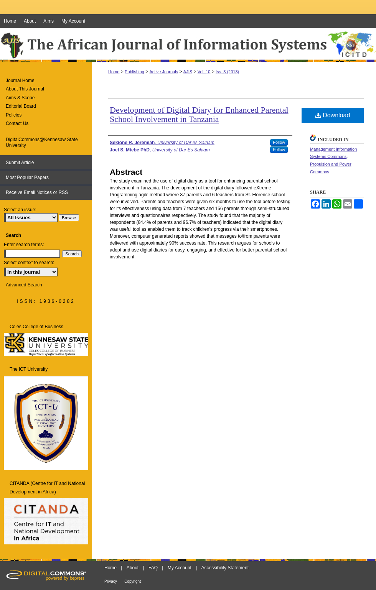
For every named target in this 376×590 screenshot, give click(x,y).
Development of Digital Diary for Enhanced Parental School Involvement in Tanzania (199, 114)
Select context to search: (29, 262)
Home (113, 71)
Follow (279, 142)
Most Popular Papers (27, 177)
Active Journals (164, 71)
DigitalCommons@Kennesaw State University (42, 142)
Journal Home (20, 80)
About (133, 567)
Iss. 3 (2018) (227, 71)
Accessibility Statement (225, 567)
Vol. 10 (204, 71)
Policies (13, 115)
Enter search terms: (24, 244)
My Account (179, 567)
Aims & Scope (20, 97)
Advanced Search (24, 285)
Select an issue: (20, 209)
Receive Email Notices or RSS (37, 192)
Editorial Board (21, 106)
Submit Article (20, 162)
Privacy (110, 581)
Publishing (134, 71)
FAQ (153, 567)
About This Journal (25, 89)
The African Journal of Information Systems (188, 45)
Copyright (132, 581)
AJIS (187, 71)
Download (332, 115)
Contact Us (17, 123)
